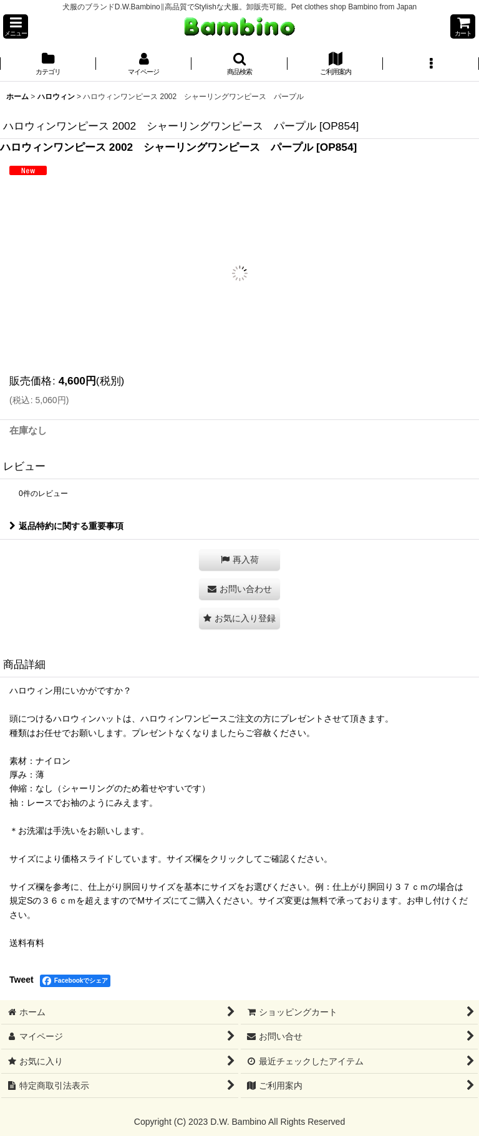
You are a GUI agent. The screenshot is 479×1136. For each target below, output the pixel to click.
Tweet (21, 980)
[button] (15, 26)
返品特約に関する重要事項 (66, 526)
